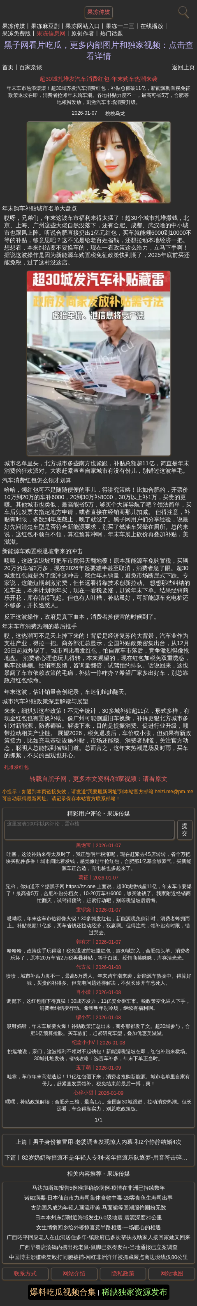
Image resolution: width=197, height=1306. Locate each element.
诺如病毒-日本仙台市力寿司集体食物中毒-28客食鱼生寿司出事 (98, 1198)
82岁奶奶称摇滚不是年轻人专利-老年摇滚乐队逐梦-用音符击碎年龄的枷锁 (108, 1157)
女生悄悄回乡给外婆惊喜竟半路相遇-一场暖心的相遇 (98, 1227)
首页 (8, 67)
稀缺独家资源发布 (134, 1292)
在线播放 (151, 26)
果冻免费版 (16, 33)
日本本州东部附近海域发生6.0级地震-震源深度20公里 (98, 1217)
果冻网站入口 (82, 26)
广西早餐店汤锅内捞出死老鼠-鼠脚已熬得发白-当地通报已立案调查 (98, 1247)
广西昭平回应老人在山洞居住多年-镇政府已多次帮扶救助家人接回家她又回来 (98, 1237)
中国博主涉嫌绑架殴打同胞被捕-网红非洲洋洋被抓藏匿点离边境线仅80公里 (98, 1257)
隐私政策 (122, 1273)
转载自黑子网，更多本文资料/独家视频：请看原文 (98, 778)
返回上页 (183, 67)
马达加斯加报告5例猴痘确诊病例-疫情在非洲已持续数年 (98, 1188)
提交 (185, 830)
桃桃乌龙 (115, 113)
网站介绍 (74, 1273)
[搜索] (182, 10)
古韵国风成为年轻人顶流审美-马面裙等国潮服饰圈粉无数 (98, 1208)
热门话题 (111, 33)
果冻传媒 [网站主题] (98, 12)
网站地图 (171, 1273)
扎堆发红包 (16, 767)
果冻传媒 (13, 26)
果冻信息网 (51, 33)
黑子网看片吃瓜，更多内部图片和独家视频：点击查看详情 (98, 50)
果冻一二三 (120, 26)
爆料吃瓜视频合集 (63, 1292)
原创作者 (82, 33)
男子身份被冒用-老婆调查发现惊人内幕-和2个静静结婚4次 (107, 1142)
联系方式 (25, 1273)
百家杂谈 (30, 67)
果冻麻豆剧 (45, 26)
